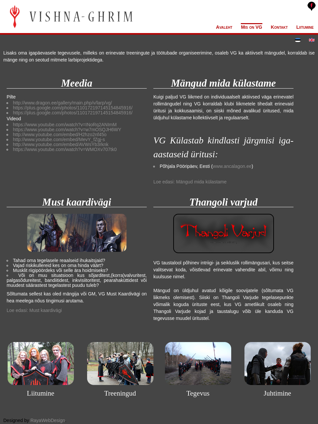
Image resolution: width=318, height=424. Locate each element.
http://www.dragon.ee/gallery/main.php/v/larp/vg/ (62, 102)
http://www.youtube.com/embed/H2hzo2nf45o (60, 134)
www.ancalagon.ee (232, 166)
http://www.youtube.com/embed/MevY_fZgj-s (59, 139)
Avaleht (224, 27)
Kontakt (279, 27)
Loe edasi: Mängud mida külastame (190, 181)
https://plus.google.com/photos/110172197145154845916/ (72, 107)
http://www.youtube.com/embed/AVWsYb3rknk (60, 144)
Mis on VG (251, 27)
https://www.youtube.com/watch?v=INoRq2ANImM (65, 124)
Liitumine (305, 27)
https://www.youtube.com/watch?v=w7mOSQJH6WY (67, 129)
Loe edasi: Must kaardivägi (34, 310)
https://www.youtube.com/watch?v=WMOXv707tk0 (65, 149)
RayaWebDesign (47, 420)
